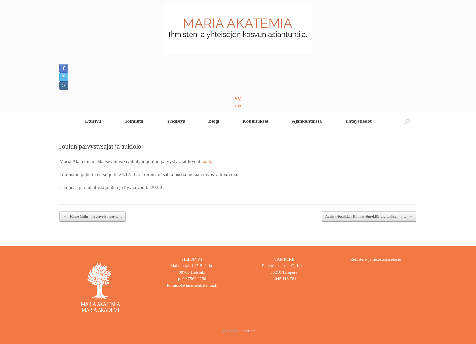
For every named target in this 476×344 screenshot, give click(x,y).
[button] (406, 121)
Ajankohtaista (307, 121)
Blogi (213, 121)
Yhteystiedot (358, 121)
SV (238, 98)
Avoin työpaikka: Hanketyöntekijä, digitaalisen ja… (369, 216)
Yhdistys (176, 121)
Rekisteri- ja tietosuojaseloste (375, 259)
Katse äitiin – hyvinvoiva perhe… (92, 216)
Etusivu (93, 121)
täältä (206, 161)
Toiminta (133, 121)
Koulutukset (255, 121)
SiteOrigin (247, 331)
